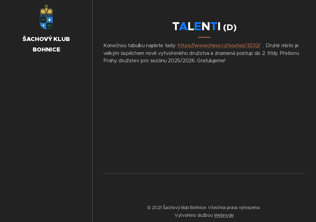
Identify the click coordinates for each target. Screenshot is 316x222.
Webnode (224, 215)
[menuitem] (46, 91)
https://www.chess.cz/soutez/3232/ (219, 45)
